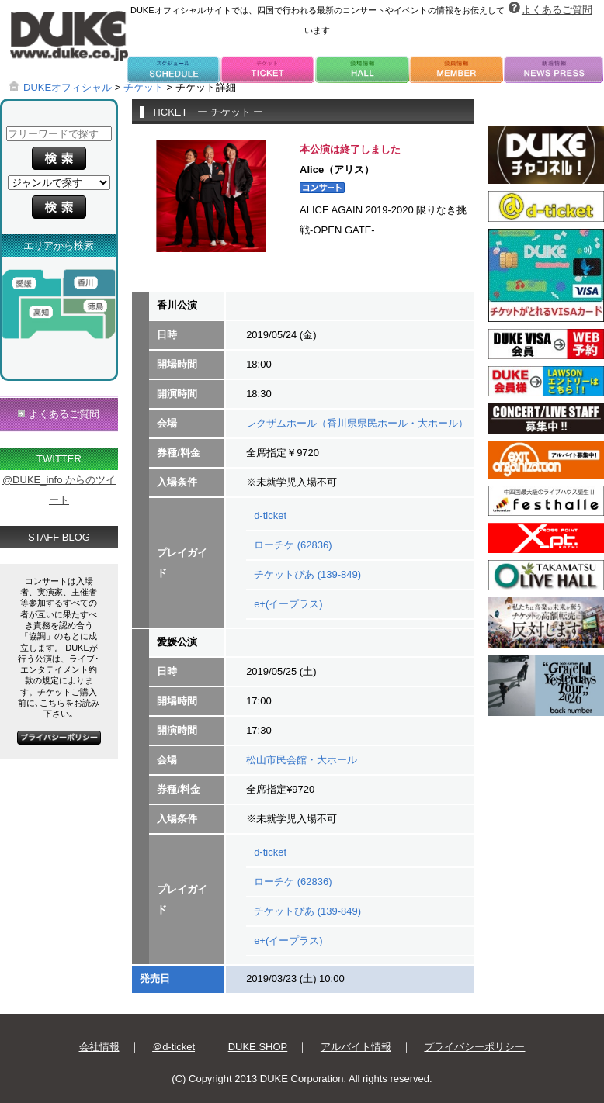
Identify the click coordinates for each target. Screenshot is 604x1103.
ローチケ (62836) (293, 545)
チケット (143, 87)
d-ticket (270, 515)
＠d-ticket (173, 1047)
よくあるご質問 (557, 10)
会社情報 (99, 1047)
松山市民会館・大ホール (301, 760)
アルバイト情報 (356, 1047)
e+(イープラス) (288, 604)
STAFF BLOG (59, 537)
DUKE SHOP (258, 1047)
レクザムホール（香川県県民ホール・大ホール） (357, 423)
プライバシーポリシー (474, 1047)
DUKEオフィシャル (67, 87)
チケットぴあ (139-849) (307, 574)
